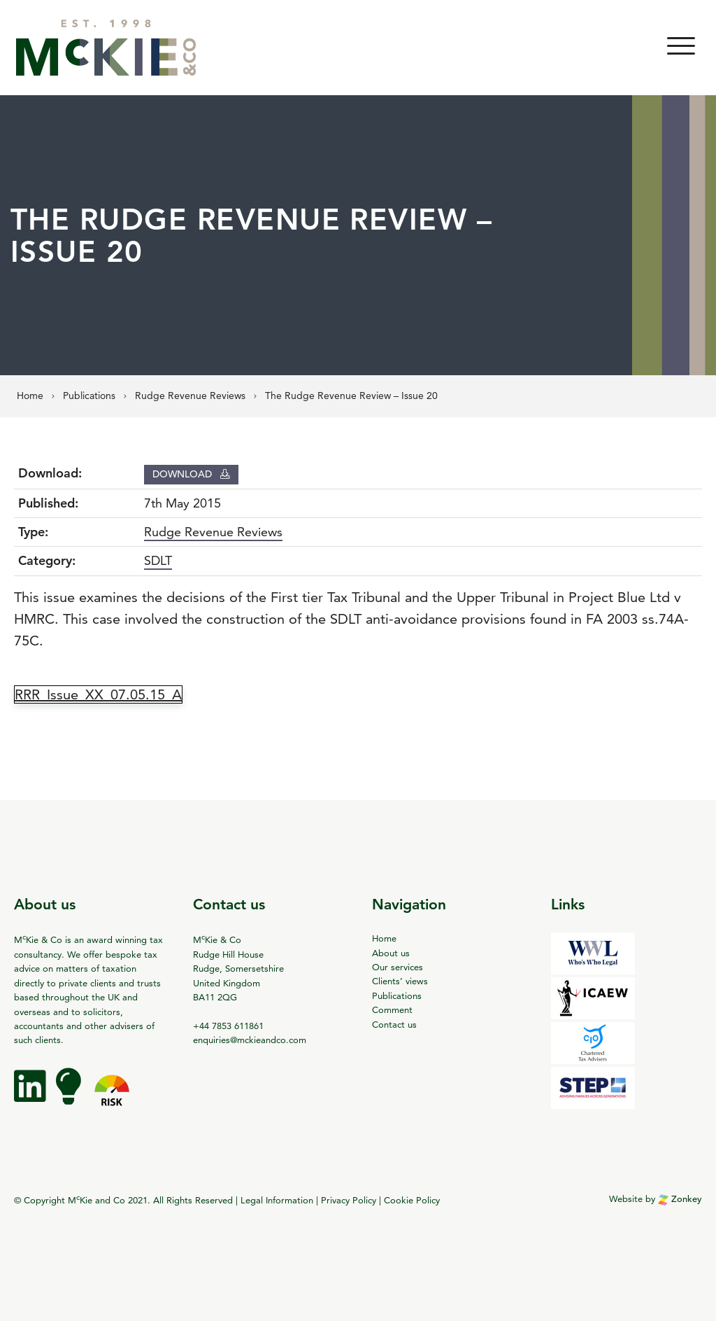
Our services (397, 966)
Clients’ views (400, 980)
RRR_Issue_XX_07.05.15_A (98, 694)
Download (191, 474)
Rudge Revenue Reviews (213, 532)
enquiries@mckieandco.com (249, 1039)
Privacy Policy (348, 1199)
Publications (397, 995)
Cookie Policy (412, 1199)
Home (384, 938)
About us (391, 952)
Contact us (394, 1024)
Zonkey (680, 1199)
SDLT (158, 560)
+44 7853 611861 (228, 1025)
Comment (392, 1009)
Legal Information (277, 1199)
